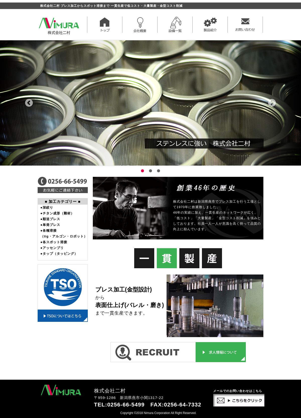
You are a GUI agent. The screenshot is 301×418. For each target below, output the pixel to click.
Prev (29, 103)
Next (272, 103)
